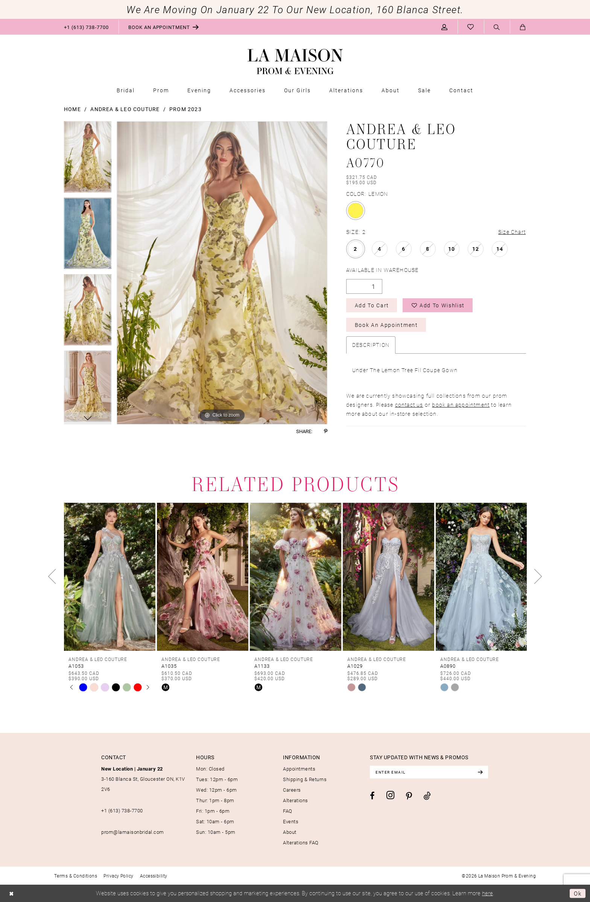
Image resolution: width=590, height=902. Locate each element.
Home (72, 109)
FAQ (287, 810)
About (290, 832)
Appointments (299, 768)
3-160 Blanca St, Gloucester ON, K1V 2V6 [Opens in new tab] (143, 778)
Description (370, 344)
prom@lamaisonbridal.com (132, 832)
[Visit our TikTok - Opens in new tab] (427, 795)
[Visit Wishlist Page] (471, 27)
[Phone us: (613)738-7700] (86, 27)
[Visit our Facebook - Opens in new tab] (372, 796)
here (487, 893)
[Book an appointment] (164, 27)
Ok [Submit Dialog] (578, 893)
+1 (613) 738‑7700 (122, 810)
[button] (445, 27)
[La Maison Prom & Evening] (295, 62)
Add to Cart (372, 305)
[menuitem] (86, 27)
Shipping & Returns (305, 779)
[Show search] (497, 27)
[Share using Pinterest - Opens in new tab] (325, 431)
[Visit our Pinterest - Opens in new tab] (409, 796)
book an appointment (461, 404)
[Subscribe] (480, 772)
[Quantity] (364, 286)
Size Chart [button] (512, 231)
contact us (409, 404)
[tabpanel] (87, 159)
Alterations (295, 800)
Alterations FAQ (301, 842)
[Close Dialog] (11, 893)
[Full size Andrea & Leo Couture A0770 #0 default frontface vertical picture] (222, 273)
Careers (292, 789)
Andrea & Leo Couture (125, 109)
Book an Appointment (386, 324)
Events (290, 821)
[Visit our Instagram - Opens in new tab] (390, 795)
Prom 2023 (185, 109)
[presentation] (109, 576)
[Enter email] (429, 772)
